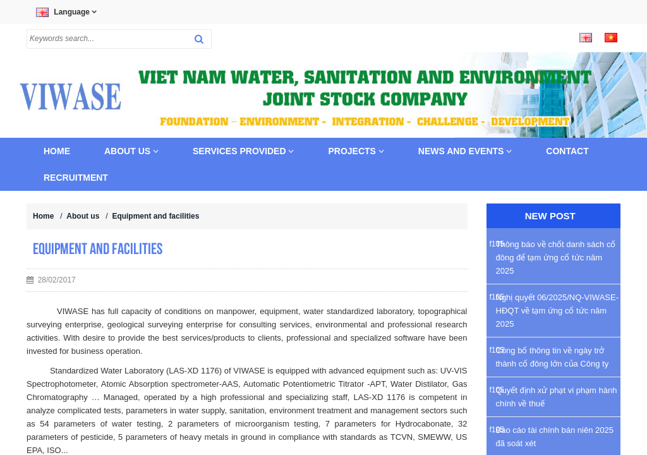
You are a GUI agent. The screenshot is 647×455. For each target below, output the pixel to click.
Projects (356, 151)
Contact (567, 151)
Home (57, 151)
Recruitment (76, 178)
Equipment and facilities (155, 216)
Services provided (243, 151)
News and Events (465, 151)
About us (131, 151)
